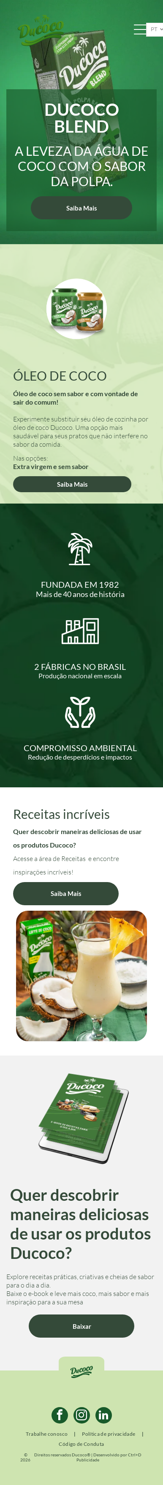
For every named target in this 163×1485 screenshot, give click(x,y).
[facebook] (60, 1416)
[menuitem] (47, 1434)
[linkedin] (103, 1416)
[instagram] (81, 1416)
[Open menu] (140, 29)
